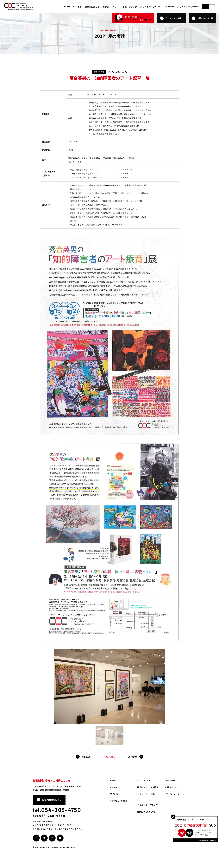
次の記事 (132, 756)
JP (205, 6)
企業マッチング (130, 6)
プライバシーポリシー (175, 794)
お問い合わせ (171, 787)
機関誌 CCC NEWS (146, 811)
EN (212, 6)
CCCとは (78, 6)
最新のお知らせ (92, 6)
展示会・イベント (111, 6)
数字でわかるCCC (118, 801)
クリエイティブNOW (151, 6)
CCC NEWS (169, 6)
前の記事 (86, 756)
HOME (68, 6)
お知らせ (114, 787)
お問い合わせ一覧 (205, 18)
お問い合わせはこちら (52, 799)
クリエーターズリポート (188, 6)
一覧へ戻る (109, 756)
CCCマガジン (143, 780)
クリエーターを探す (174, 18)
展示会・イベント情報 (148, 787)
